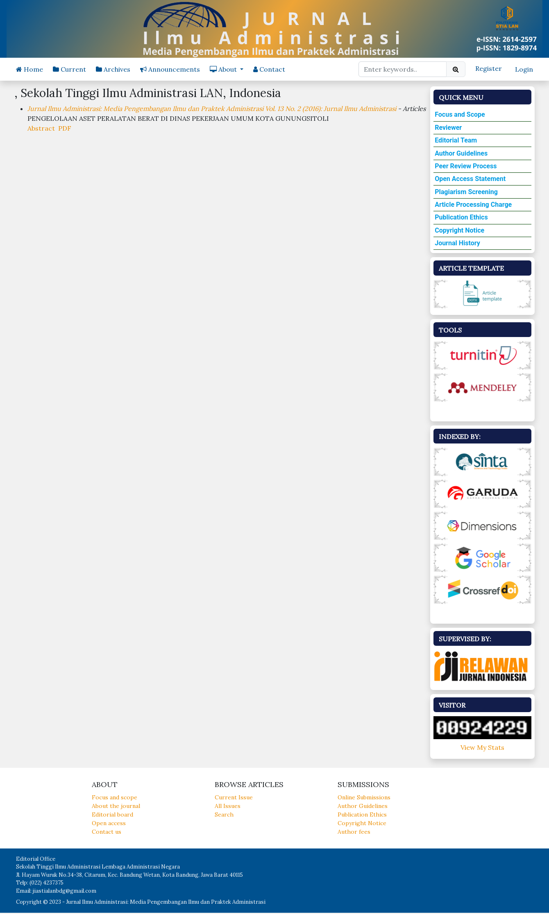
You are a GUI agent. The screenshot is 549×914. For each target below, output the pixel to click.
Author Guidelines (461, 153)
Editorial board (112, 814)
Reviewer (448, 127)
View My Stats (482, 747)
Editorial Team (456, 140)
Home (29, 69)
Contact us (106, 831)
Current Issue (234, 797)
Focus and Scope (460, 114)
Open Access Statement (470, 179)
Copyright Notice (459, 230)
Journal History (457, 243)
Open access (109, 823)
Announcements (170, 69)
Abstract (41, 128)
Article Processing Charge (473, 204)
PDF (64, 128)
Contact (269, 69)
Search (224, 814)
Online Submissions (364, 797)
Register (488, 68)
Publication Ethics (461, 217)
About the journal (116, 806)
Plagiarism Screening (466, 192)
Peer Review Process (466, 166)
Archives (113, 69)
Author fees (354, 831)
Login (524, 69)
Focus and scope (114, 797)
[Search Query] (402, 69)
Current (69, 69)
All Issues (227, 806)
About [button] (224, 69)
